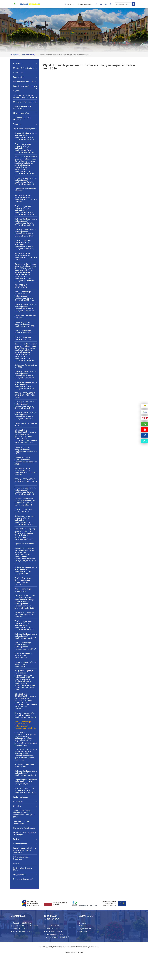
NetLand (80, 952)
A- (97, 4)
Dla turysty (82, 926)
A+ (105, 4)
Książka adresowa (85, 929)
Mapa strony (83, 931)
